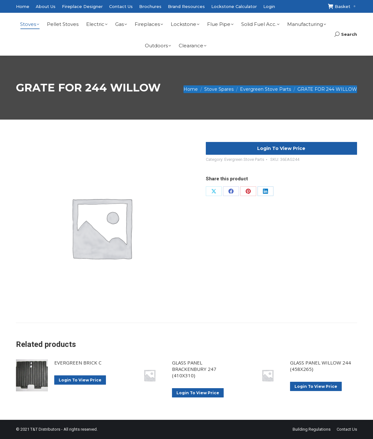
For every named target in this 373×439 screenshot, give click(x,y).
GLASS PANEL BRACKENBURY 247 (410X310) (194, 369)
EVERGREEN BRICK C (77, 362)
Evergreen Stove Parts (244, 159)
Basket (342, 7)
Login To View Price (281, 148)
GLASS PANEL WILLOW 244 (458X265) (320, 365)
